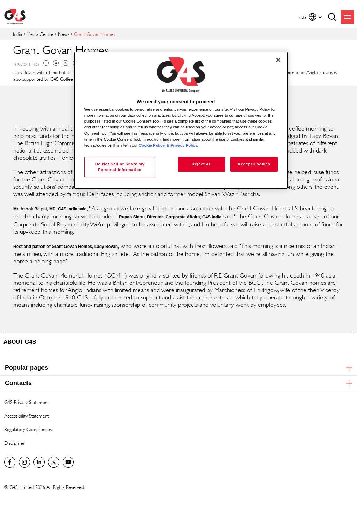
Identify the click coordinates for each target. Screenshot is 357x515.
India (17, 34)
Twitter (65, 63)
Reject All (202, 164)
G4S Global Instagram (24, 462)
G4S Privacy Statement (26, 402)
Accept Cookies (254, 164)
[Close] (278, 60)
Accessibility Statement (26, 416)
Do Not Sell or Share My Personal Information (120, 167)
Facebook (46, 63)
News (63, 34)
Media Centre (39, 34)
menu (347, 17)
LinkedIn (39, 462)
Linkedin (56, 63)
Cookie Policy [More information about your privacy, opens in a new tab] (152, 145)
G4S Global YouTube (68, 462)
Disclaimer (14, 443)
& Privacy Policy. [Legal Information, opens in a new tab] (182, 145)
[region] (181, 120)
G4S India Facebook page (9, 462)
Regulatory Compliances (28, 429)
